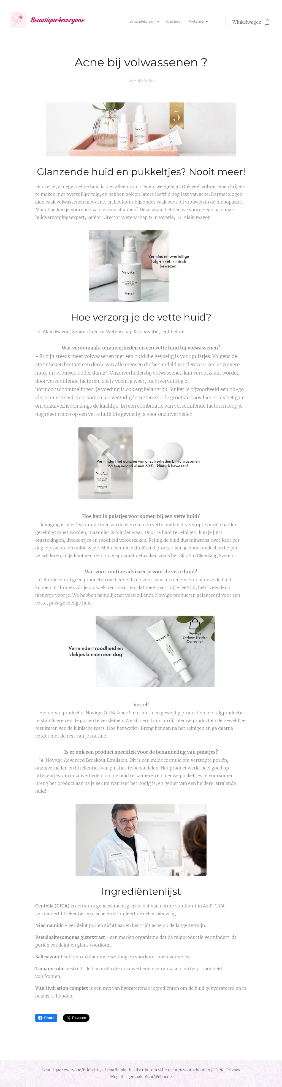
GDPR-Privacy (226, 1069)
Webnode (163, 1076)
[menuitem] (186, 22)
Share (46, 1018)
